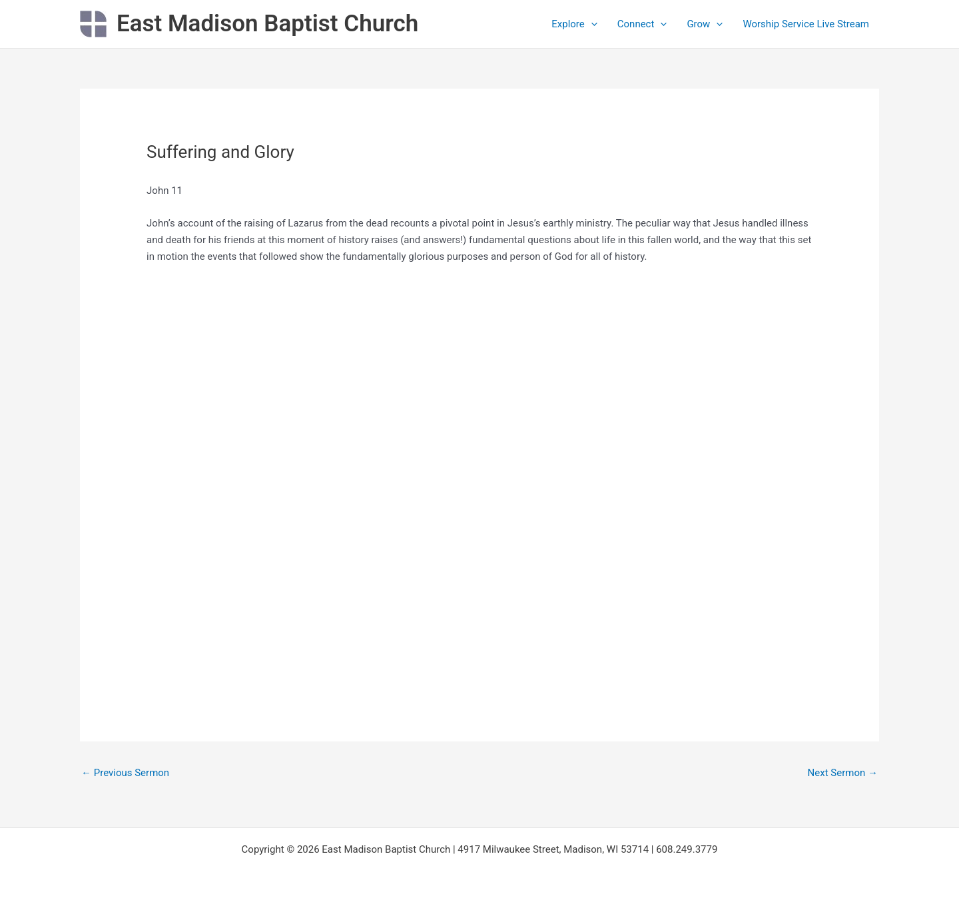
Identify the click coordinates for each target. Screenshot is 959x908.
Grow (705, 24)
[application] (591, 24)
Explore (574, 24)
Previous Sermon (125, 773)
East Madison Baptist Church (267, 23)
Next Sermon (843, 773)
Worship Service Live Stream (806, 24)
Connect (642, 24)
